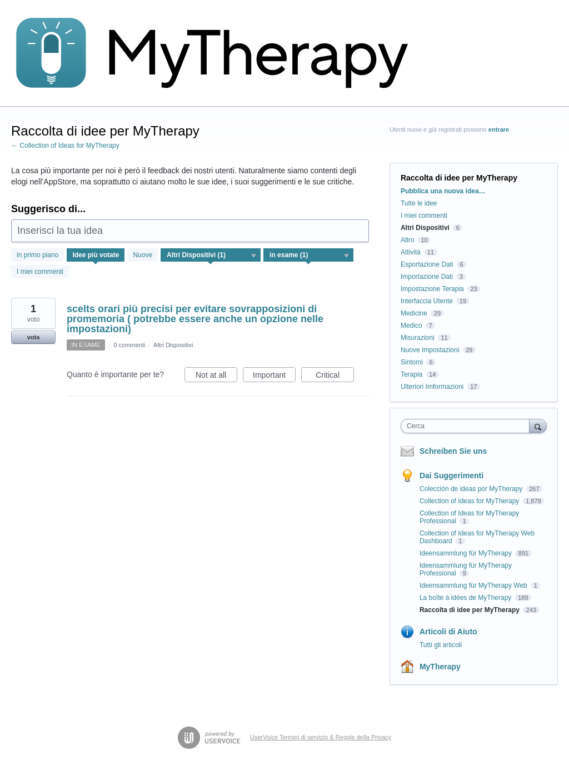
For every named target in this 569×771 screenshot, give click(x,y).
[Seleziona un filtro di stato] (308, 255)
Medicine (414, 313)
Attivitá (411, 252)
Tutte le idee (419, 203)
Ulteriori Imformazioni (432, 386)
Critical (335, 377)
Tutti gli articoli (441, 645)
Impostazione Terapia (432, 289)
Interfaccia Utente (427, 301)
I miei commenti (40, 272)
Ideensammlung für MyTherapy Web (474, 585)
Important (274, 377)
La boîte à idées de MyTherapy (466, 598)
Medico (411, 325)
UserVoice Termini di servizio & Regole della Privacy (320, 737)
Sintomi (412, 362)
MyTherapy (440, 666)
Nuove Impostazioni (430, 350)
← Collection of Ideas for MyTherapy (65, 145)
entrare (498, 129)
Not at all (216, 377)
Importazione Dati (427, 277)
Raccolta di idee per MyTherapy (470, 610)
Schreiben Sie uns (453, 451)
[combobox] (467, 426)
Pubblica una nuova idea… (443, 191)
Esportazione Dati (427, 264)
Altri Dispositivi (173, 345)
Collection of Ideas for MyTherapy (470, 501)
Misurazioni (418, 338)
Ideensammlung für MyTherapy (466, 553)
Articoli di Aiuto (448, 631)
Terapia (411, 374)
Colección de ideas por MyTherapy (472, 489)
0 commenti (129, 345)
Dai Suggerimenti (451, 475)
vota (33, 337)
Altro (408, 240)
